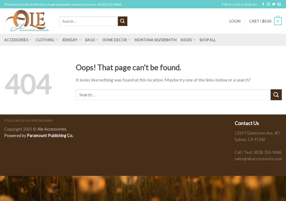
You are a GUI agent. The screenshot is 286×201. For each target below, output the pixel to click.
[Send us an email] (279, 4)
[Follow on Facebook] (263, 4)
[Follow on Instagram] (268, 4)
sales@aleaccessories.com (258, 158)
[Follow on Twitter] (273, 4)
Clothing (46, 39)
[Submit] (122, 21)
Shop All (207, 40)
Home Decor (117, 39)
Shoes (188, 39)
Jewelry (71, 39)
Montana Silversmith (156, 40)
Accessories (18, 39)
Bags (91, 39)
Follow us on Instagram (239, 4)
